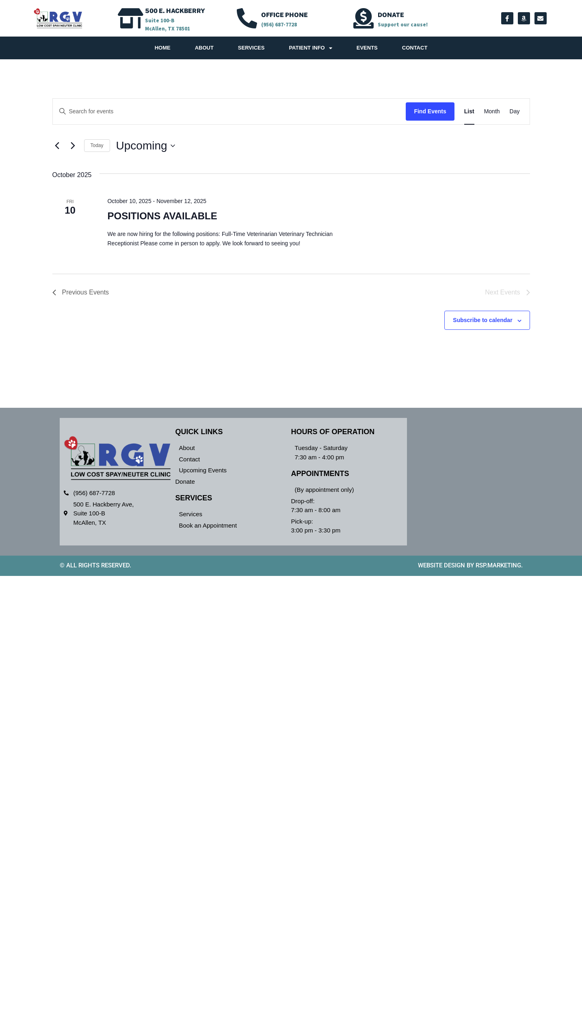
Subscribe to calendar (482, 320)
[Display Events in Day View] (515, 111)
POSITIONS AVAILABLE (162, 215)
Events (367, 48)
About (204, 48)
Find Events (430, 111)
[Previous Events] (57, 146)
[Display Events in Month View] (492, 111)
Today (97, 145)
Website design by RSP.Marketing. (470, 565)
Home (163, 48)
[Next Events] (73, 146)
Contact (415, 48)
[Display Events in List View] (469, 111)
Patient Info (310, 48)
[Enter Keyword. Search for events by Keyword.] (229, 111)
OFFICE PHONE (284, 14)
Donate (391, 14)
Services (251, 48)
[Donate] (363, 18)
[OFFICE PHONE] (247, 18)
